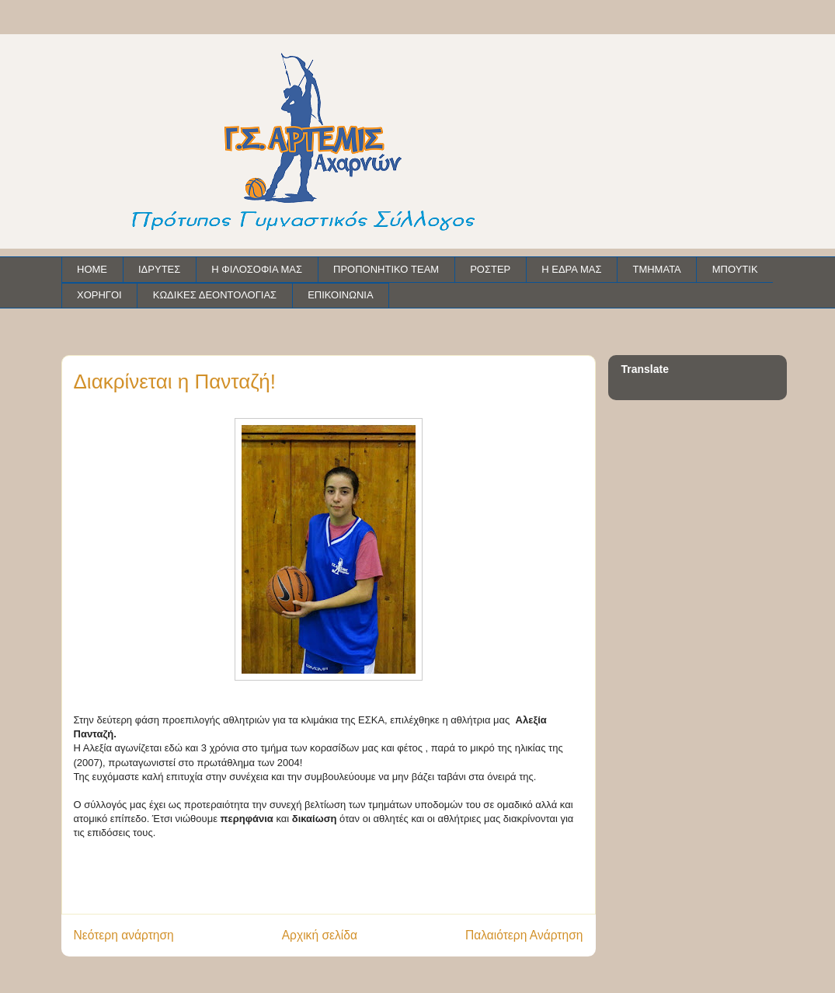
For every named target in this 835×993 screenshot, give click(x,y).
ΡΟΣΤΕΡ (490, 269)
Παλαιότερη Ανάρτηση (524, 935)
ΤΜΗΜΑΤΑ (656, 269)
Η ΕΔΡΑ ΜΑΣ (571, 269)
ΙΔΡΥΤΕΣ (159, 269)
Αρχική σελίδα (319, 935)
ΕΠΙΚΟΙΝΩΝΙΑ (340, 295)
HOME (92, 269)
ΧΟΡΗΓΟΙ (99, 295)
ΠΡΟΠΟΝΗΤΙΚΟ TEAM (386, 269)
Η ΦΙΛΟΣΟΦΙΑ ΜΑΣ (256, 269)
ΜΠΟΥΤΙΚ (735, 269)
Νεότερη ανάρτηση (124, 935)
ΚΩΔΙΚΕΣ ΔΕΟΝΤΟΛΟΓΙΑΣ (215, 295)
